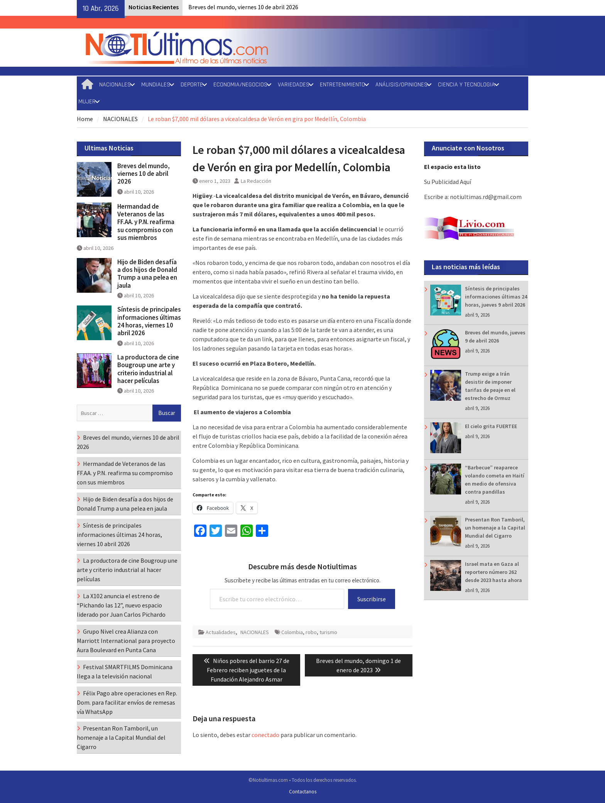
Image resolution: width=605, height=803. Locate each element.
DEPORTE (192, 85)
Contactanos (302, 791)
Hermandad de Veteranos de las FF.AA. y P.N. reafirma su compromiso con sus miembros (145, 222)
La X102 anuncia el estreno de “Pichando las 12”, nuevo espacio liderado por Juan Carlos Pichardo (121, 605)
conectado (265, 735)
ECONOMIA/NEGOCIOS (240, 85)
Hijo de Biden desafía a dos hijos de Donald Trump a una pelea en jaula (147, 274)
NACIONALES (115, 85)
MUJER (87, 102)
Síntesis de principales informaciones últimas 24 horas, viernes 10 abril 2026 (149, 321)
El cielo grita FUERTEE (491, 426)
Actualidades (221, 632)
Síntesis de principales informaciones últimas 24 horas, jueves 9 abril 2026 (496, 296)
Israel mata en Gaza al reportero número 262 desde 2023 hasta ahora (493, 572)
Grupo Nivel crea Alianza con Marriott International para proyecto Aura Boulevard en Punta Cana (126, 641)
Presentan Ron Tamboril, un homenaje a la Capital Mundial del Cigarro (495, 527)
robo (311, 632)
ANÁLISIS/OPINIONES (401, 85)
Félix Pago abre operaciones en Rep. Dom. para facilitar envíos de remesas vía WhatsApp (127, 702)
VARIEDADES (293, 85)
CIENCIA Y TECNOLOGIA (466, 85)
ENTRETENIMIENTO (342, 85)
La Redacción (256, 180)
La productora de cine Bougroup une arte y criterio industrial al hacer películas (148, 369)
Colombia (292, 632)
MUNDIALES (155, 85)
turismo (328, 632)
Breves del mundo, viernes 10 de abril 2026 (243, 7)
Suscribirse (371, 599)
